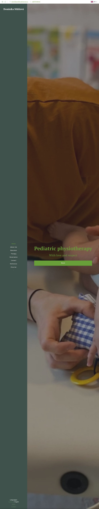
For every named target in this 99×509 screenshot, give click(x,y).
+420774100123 (36, 2)
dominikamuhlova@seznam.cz (20, 2)
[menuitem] (14, 244)
